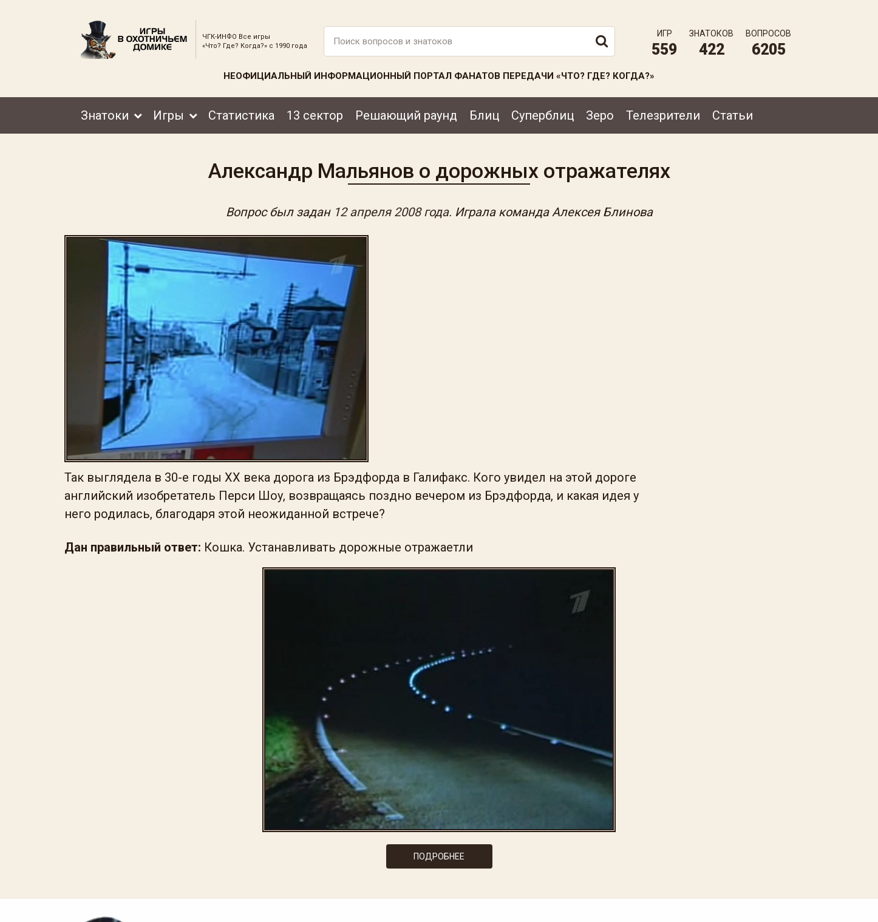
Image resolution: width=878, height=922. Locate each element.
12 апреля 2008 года (391, 207)
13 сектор (315, 107)
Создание (754, 901)
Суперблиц (542, 107)
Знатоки (105, 107)
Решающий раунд (406, 107)
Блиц (484, 107)
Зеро (600, 107)
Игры (168, 107)
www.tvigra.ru (528, 858)
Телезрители (663, 107)
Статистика (241, 107)
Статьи (732, 107)
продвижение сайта (768, 907)
